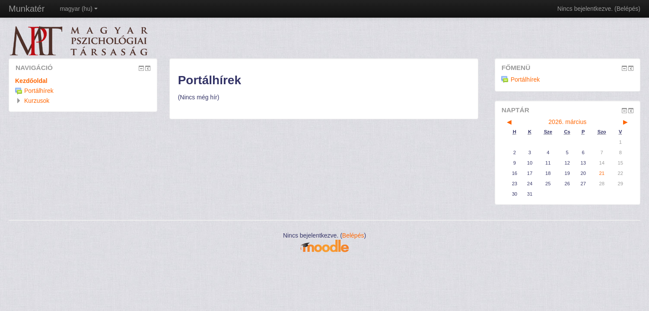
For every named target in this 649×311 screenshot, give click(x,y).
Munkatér (27, 8)
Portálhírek (520, 79)
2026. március (567, 121)
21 (601, 173)
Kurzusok (36, 100)
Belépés (628, 8)
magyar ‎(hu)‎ (78, 8)
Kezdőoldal (31, 80)
